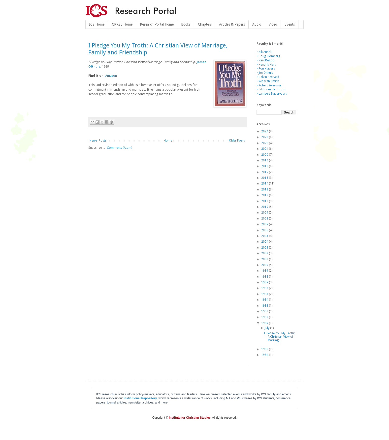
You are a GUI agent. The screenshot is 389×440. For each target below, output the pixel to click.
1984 (265, 355)
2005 (265, 236)
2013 (265, 189)
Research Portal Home (157, 24)
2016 (265, 178)
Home (168, 140)
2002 (265, 253)
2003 (265, 247)
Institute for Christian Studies (190, 417)
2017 (265, 172)
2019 (265, 160)
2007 (265, 224)
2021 (265, 148)
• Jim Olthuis (265, 72)
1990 (265, 317)
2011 (265, 201)
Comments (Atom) (119, 147)
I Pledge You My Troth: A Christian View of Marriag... (279, 336)
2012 (265, 195)
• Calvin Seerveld (268, 77)
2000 (265, 265)
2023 (265, 137)
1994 (265, 299)
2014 (265, 183)
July (267, 328)
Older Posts (237, 140)
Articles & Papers (232, 24)
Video (273, 24)
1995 (265, 294)
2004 (265, 241)
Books (186, 24)
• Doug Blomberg (268, 56)
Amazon (111, 75)
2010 (265, 207)
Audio (256, 24)
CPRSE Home (122, 24)
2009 (265, 212)
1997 (265, 282)
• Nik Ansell (264, 52)
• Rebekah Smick (268, 81)
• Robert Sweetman (270, 85)
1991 (265, 311)
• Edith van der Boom (271, 89)
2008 (265, 218)
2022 (265, 143)
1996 (265, 288)
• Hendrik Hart (266, 64)
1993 (265, 305)
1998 (265, 276)
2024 (265, 131)
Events (290, 24)
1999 (265, 270)
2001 (265, 259)
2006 (265, 230)
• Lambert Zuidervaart (272, 93)
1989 (265, 323)
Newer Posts (98, 140)
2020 (265, 154)
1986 (265, 349)
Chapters (205, 24)
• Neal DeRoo (265, 60)
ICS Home (96, 24)
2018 (265, 166)
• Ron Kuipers (266, 68)
